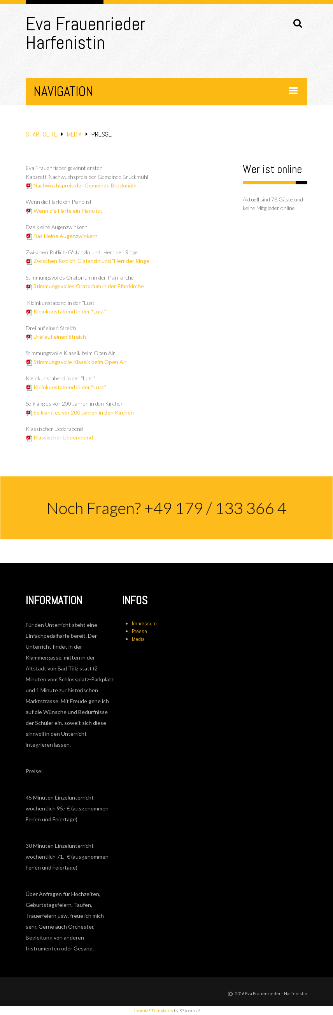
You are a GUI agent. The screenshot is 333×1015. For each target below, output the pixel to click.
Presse (139, 631)
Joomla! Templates (153, 1010)
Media (74, 134)
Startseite (41, 134)
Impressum (144, 623)
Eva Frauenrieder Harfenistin (85, 33)
